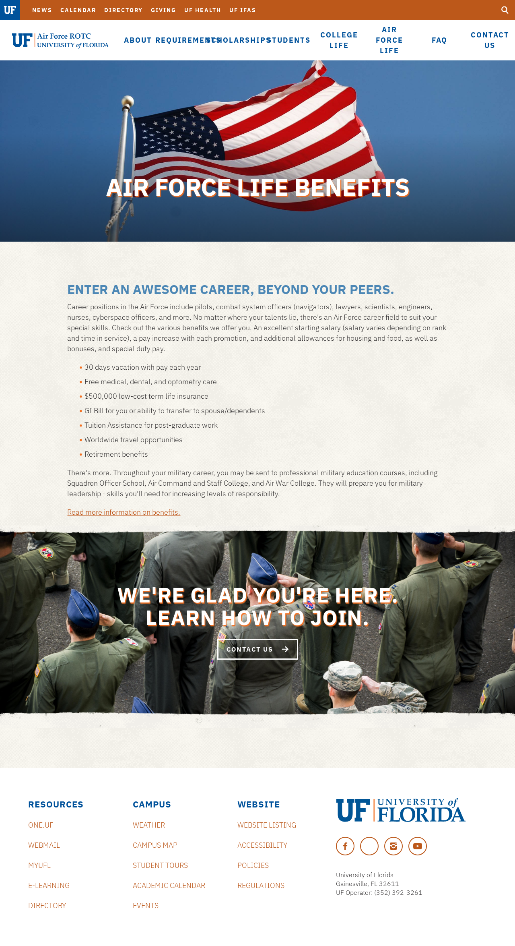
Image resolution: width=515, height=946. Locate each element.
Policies (253, 865)
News (42, 10)
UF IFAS (242, 10)
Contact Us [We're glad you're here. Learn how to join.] (258, 649)
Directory (123, 10)
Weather (149, 825)
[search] (505, 10)
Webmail (44, 845)
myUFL (39, 865)
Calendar (78, 10)
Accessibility (262, 845)
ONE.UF (41, 825)
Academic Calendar (169, 885)
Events (146, 905)
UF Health (202, 10)
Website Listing (266, 825)
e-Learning (49, 885)
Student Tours (160, 865)
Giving (163, 10)
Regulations (260, 885)
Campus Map (155, 845)
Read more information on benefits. (123, 512)
